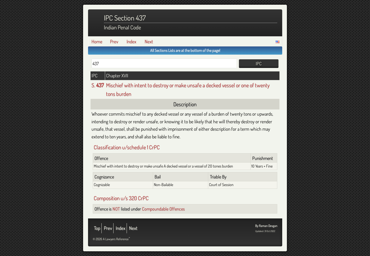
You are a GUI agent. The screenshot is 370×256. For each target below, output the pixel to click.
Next (149, 41)
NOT (116, 209)
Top (97, 228)
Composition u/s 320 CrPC (121, 197)
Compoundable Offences (163, 209)
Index (131, 41)
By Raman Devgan (266, 226)
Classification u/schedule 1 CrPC (127, 147)
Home (97, 41)
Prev (114, 41)
